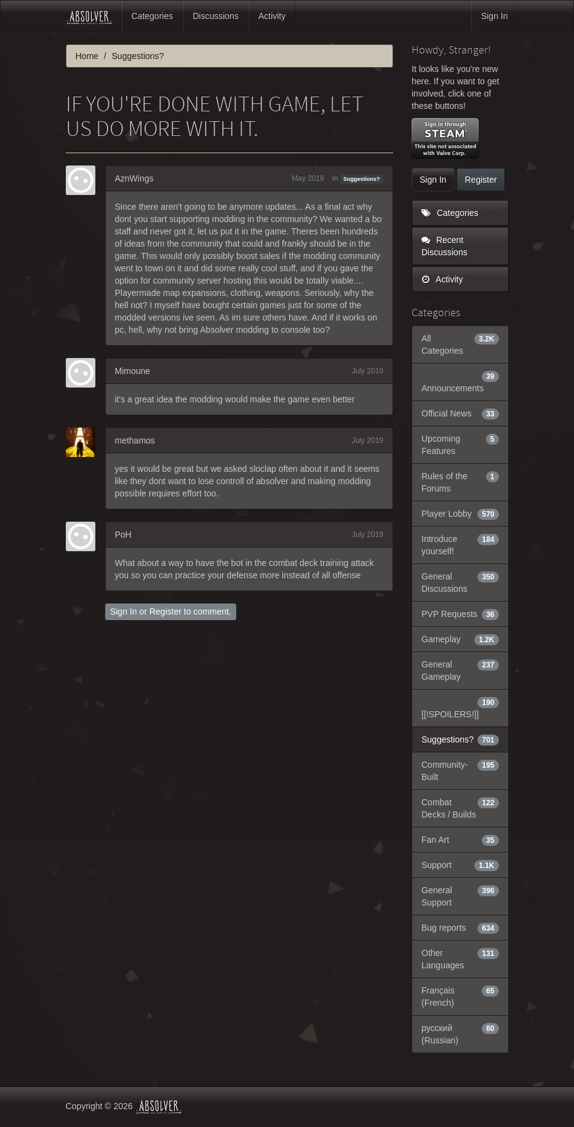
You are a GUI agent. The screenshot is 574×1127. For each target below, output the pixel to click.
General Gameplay (460, 670)
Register (165, 611)
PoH (123, 535)
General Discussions (460, 582)
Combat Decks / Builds (460, 807)
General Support (460, 895)
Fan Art (460, 840)
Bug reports (460, 928)
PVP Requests (460, 614)
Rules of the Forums (460, 481)
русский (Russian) (460, 1033)
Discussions (216, 16)
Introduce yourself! (460, 544)
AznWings (134, 178)
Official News (460, 413)
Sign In (494, 16)
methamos (135, 440)
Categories (152, 16)
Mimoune (133, 371)
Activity (271, 16)
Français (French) (460, 996)
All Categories (460, 344)
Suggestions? (361, 179)
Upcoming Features (460, 444)
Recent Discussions (444, 246)
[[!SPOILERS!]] (460, 707)
